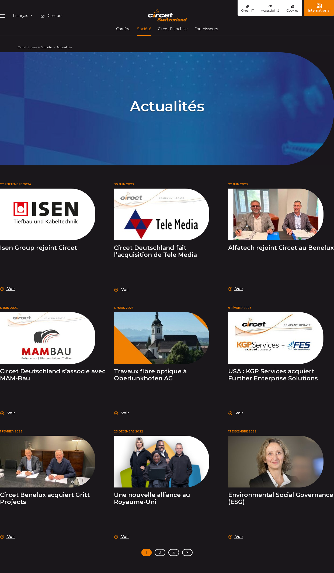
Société (144, 28)
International (319, 7)
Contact (52, 15)
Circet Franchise (173, 28)
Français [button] (21, 15)
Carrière (123, 28)
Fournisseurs (206, 28)
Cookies (292, 8)
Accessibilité (270, 8)
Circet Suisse (27, 47)
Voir (7, 288)
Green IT (247, 8)
